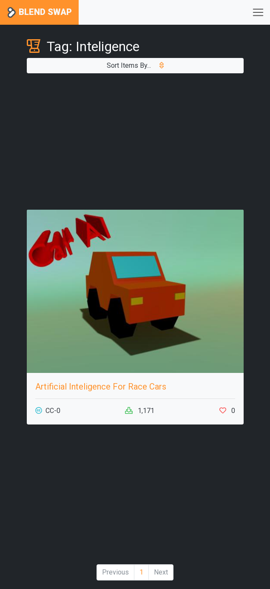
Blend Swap (39, 12)
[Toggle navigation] (258, 12)
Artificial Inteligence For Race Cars (100, 386)
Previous (115, 572)
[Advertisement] (135, 141)
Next (161, 572)
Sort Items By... (135, 65)
